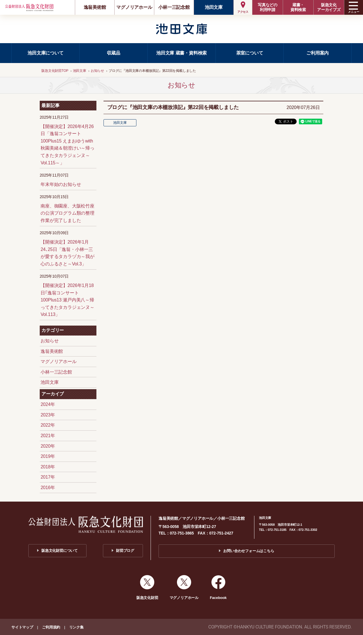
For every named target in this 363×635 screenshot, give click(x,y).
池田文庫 (214, 7)
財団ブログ (125, 550)
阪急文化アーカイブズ (329, 7)
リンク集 (76, 627)
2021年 (48, 435)
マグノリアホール (134, 7)
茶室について (249, 53)
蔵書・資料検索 (298, 7)
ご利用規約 (51, 627)
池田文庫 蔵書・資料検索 (181, 53)
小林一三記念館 (174, 7)
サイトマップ (22, 627)
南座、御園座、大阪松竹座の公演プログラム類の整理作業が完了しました (67, 213)
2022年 (48, 425)
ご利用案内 (317, 53)
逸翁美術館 (95, 7)
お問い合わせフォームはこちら (248, 551)
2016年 (48, 487)
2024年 (48, 404)
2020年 (48, 446)
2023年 (48, 414)
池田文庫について (45, 53)
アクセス (242, 11)
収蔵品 (113, 53)
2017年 (48, 477)
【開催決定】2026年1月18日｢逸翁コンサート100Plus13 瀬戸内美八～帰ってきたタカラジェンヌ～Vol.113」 (67, 300)
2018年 (48, 466)
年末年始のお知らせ (61, 184)
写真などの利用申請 (267, 7)
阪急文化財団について (59, 550)
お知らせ (49, 340)
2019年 (48, 456)
